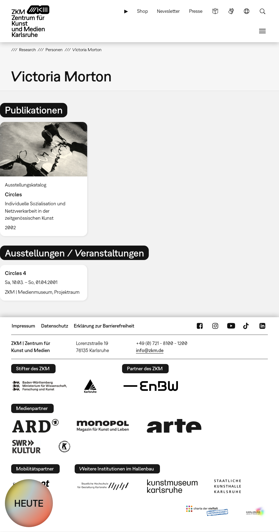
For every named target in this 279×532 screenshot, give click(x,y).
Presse (195, 11)
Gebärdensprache (231, 11)
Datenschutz (54, 326)
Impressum (23, 326)
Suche (262, 11)
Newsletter (168, 11)
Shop (142, 11)
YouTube (231, 326)
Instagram (215, 326)
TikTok (246, 326)
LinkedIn (262, 326)
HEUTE (29, 503)
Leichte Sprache (215, 11)
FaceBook (199, 326)
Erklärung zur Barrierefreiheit (104, 326)
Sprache (246, 11)
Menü (262, 31)
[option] (46, 179)
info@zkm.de (149, 350)
